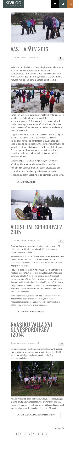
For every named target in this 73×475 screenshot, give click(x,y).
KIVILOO (13, 4)
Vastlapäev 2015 (29, 50)
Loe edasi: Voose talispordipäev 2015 (30, 313)
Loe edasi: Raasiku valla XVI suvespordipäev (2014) (35, 416)
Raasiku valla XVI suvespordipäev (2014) (31, 331)
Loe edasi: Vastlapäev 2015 (26, 183)
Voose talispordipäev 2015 (36, 231)
